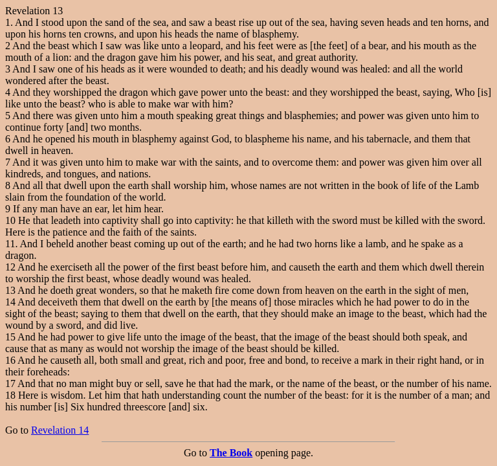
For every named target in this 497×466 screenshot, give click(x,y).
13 (10, 290)
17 (10, 383)
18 (10, 395)
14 (10, 301)
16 (10, 360)
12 (10, 266)
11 (10, 243)
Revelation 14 (60, 430)
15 (10, 336)
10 (10, 220)
